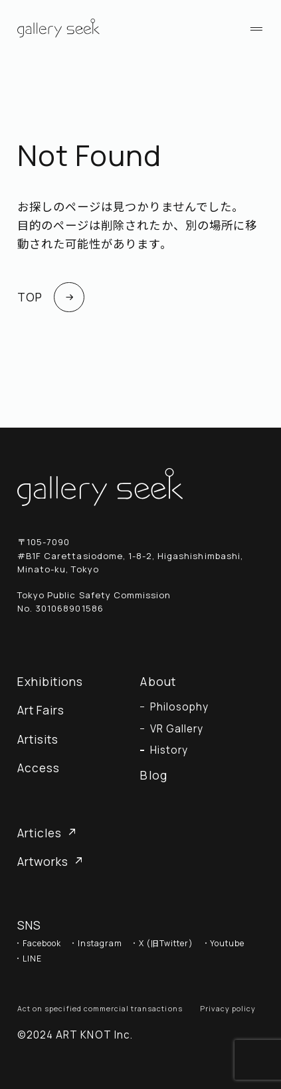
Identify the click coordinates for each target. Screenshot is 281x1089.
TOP (50, 297)
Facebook (42, 944)
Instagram (100, 944)
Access (38, 768)
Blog (153, 775)
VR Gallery (176, 729)
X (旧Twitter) (166, 944)
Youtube (227, 944)
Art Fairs (40, 710)
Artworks (50, 861)
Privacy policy (228, 1008)
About (157, 681)
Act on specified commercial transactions (100, 1008)
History (169, 750)
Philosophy (179, 707)
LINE (32, 959)
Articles (46, 833)
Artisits (37, 739)
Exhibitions (50, 681)
